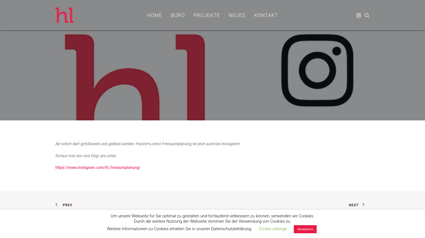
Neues (237, 15)
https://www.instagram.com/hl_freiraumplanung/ (97, 167)
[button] (359, 15)
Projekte (207, 15)
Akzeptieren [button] (305, 229)
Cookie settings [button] (273, 228)
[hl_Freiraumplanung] (64, 15)
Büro (178, 15)
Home (154, 15)
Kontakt (266, 15)
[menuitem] (154, 15)
